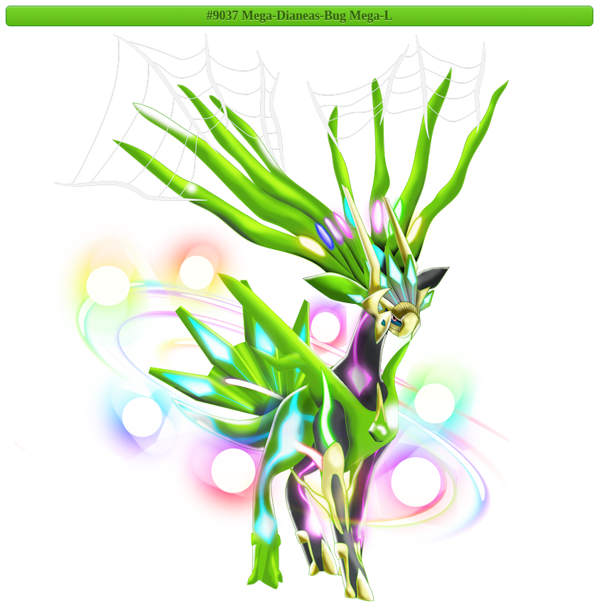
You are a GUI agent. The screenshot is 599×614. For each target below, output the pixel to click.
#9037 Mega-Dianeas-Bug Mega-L (300, 16)
